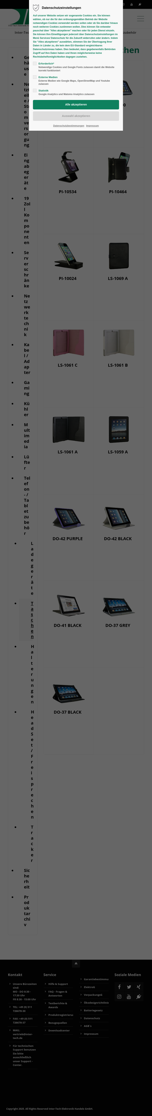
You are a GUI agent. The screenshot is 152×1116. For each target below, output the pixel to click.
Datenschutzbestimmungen (68, 125)
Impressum (92, 125)
